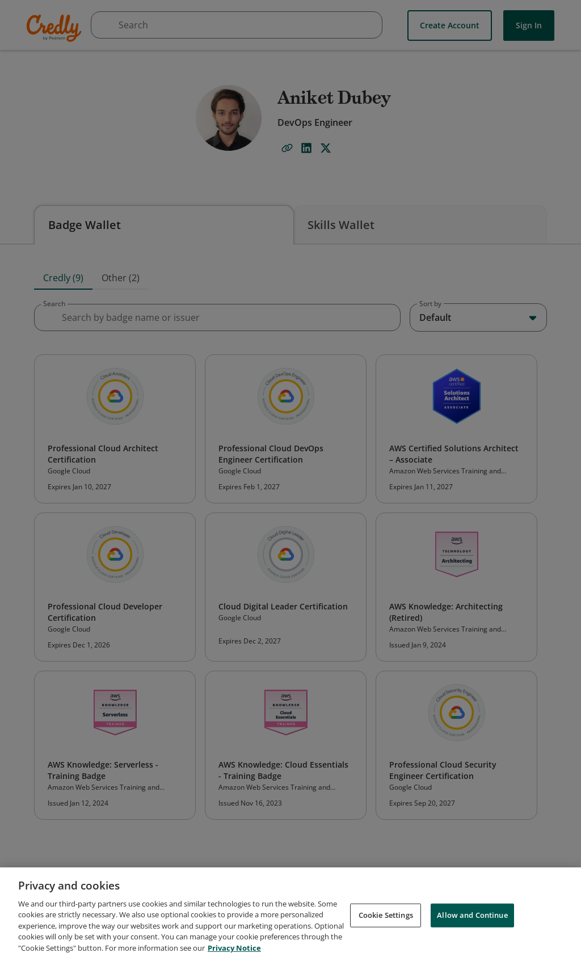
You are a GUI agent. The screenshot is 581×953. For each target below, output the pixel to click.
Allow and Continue (472, 923)
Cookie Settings (386, 923)
